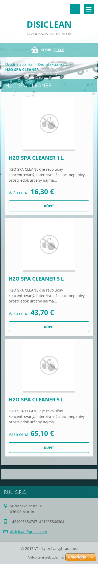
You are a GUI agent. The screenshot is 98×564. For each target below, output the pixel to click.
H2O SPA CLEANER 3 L (36, 278)
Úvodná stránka (19, 64)
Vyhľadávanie (75, 9)
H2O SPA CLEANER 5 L (36, 399)
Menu (89, 9)
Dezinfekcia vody (52, 64)
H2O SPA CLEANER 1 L (36, 157)
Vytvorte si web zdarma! (46, 557)
